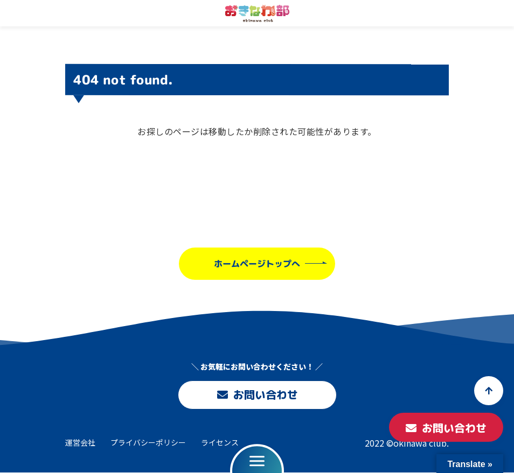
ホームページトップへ (257, 263)
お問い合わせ (257, 395)
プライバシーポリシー (148, 442)
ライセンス (220, 442)
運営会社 (80, 442)
